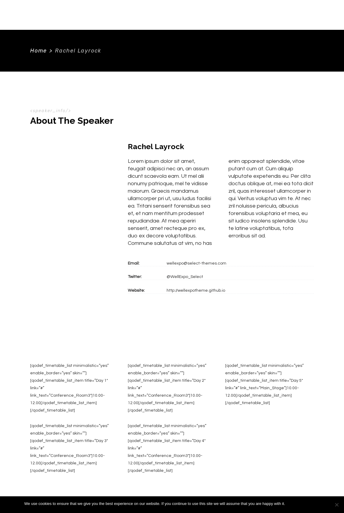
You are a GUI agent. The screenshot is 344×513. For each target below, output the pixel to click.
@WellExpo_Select (185, 277)
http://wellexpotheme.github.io (196, 290)
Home (38, 50)
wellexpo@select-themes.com (196, 263)
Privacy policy (308, 503)
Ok (290, 503)
